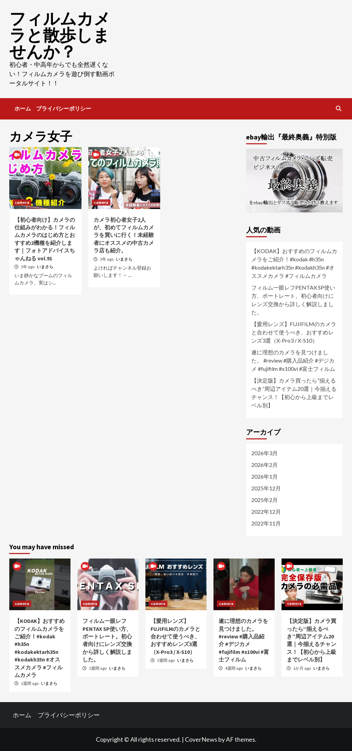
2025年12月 (266, 488)
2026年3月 (264, 453)
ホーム (22, 108)
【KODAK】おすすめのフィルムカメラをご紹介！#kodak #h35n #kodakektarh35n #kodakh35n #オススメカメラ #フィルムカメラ (294, 263)
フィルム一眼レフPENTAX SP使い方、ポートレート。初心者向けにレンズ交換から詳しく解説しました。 (293, 299)
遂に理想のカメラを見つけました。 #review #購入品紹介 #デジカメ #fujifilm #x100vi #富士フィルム (293, 360)
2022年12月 (266, 511)
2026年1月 (264, 476)
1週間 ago (30, 683)
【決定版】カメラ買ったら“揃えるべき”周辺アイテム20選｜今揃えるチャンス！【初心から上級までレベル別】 (294, 392)
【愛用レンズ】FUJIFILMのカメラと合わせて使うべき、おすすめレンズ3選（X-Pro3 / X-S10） (293, 332)
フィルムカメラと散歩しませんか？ (59, 35)
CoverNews (201, 739)
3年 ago (28, 266)
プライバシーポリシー (63, 108)
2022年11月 (266, 523)
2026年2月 (264, 464)
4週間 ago (234, 668)
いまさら (45, 266)
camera (22, 202)
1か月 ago (302, 668)
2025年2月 (264, 500)
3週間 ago (98, 668)
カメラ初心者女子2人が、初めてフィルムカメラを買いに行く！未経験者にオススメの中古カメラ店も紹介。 (124, 235)
